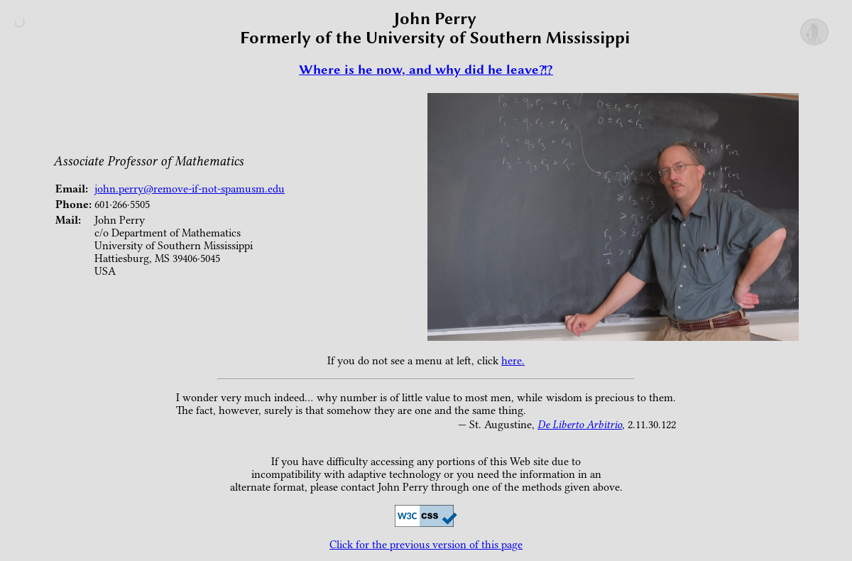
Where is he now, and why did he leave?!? (426, 69)
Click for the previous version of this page (426, 544)
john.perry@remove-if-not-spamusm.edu (189, 189)
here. (513, 360)
